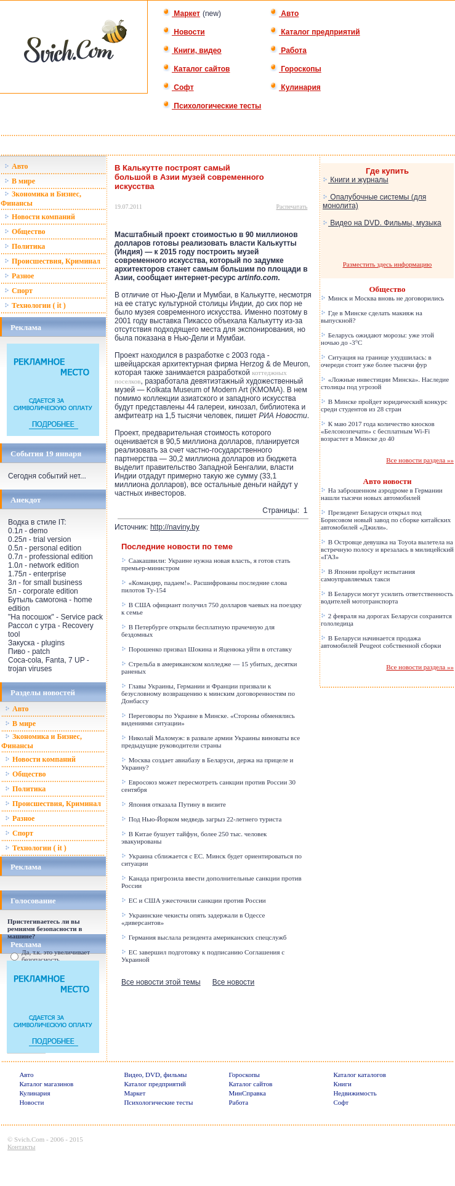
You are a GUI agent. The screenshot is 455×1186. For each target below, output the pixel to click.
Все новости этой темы (161, 982)
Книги (342, 1083)
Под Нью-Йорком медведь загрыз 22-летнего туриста (201, 819)
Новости (184, 32)
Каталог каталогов (359, 1074)
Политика (24, 246)
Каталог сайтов (196, 69)
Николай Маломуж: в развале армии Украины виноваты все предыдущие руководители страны (210, 741)
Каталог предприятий (315, 32)
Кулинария (295, 87)
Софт (178, 87)
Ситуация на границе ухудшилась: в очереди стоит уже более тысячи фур (376, 360)
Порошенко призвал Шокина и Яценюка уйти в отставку (206, 649)
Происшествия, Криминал (52, 261)
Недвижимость (354, 1093)
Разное (19, 276)
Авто (284, 13)
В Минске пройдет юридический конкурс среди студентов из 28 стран (384, 405)
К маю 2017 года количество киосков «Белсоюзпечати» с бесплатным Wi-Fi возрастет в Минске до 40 (378, 431)
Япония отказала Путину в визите (173, 804)
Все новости (233, 982)
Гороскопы (295, 69)
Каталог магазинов (46, 1083)
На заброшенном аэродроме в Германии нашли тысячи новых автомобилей (382, 493)
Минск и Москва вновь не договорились (382, 298)
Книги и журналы (356, 179)
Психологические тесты (212, 106)
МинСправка (246, 1093)
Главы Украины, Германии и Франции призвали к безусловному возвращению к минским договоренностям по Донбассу (208, 693)
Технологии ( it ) (35, 305)
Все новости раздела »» (420, 460)
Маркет (181, 13)
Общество (25, 231)
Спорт (18, 290)
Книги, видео (192, 50)
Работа (288, 50)
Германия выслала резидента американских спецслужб (203, 937)
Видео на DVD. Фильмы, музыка (382, 223)
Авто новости (387, 481)
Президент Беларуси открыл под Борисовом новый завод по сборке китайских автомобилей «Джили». (386, 520)
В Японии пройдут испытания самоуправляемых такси (368, 575)
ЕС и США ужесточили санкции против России (193, 900)
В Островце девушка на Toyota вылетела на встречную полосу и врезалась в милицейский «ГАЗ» (387, 549)
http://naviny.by (174, 527)
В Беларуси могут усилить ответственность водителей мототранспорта (387, 597)
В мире (19, 181)
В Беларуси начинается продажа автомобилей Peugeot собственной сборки (381, 641)
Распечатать (292, 206)
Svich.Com (29, 1139)
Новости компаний (39, 216)
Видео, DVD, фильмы (155, 1074)
